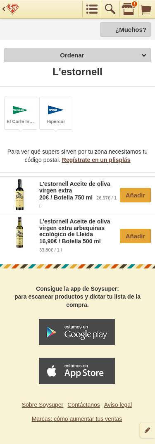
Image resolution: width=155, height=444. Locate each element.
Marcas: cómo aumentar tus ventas (77, 419)
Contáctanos (83, 404)
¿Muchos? (130, 29)
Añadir (135, 195)
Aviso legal (118, 404)
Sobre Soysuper (42, 404)
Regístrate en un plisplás (96, 160)
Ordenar (103, 55)
